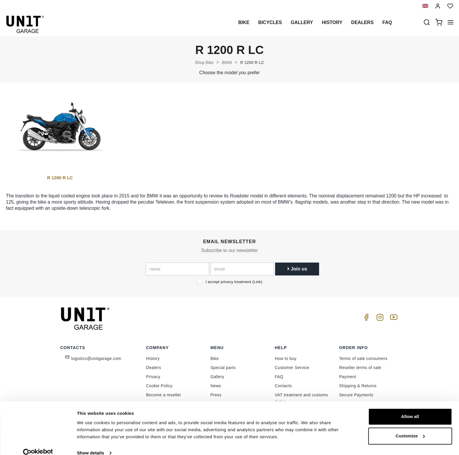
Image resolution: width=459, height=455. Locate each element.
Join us (297, 268)
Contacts (283, 385)
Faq (387, 22)
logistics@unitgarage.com (96, 358)
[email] (242, 269)
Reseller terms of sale (360, 367)
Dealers (362, 22)
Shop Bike (204, 62)
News (215, 385)
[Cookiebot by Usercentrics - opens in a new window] (38, 443)
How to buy (286, 358)
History (332, 22)
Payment (347, 376)
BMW (227, 62)
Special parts (223, 367)
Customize (410, 426)
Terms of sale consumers (363, 358)
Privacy (153, 376)
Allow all (410, 407)
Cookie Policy (159, 385)
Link (257, 282)
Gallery (302, 22)
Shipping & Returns (358, 385)
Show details (90, 443)
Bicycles (270, 22)
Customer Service (292, 367)
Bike (243, 22)
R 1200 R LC (252, 62)
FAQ (279, 376)
